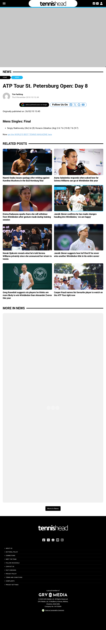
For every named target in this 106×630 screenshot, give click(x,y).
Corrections (10, 555)
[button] (4, 3)
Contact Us (10, 566)
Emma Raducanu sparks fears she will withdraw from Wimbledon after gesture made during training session (27, 217)
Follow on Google (12, 563)
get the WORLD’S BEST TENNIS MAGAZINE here (30, 134)
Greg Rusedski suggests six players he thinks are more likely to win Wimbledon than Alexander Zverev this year (27, 295)
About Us (9, 548)
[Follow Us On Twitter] (75, 104)
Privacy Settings (12, 585)
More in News (14, 308)
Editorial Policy (12, 552)
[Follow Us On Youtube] (83, 104)
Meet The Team (11, 559)
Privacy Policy (11, 574)
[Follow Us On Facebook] (70, 104)
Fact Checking (11, 570)
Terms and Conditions (14, 577)
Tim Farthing (17, 94)
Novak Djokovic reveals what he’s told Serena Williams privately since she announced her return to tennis (27, 256)
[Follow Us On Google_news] (79, 104)
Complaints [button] (10, 581)
